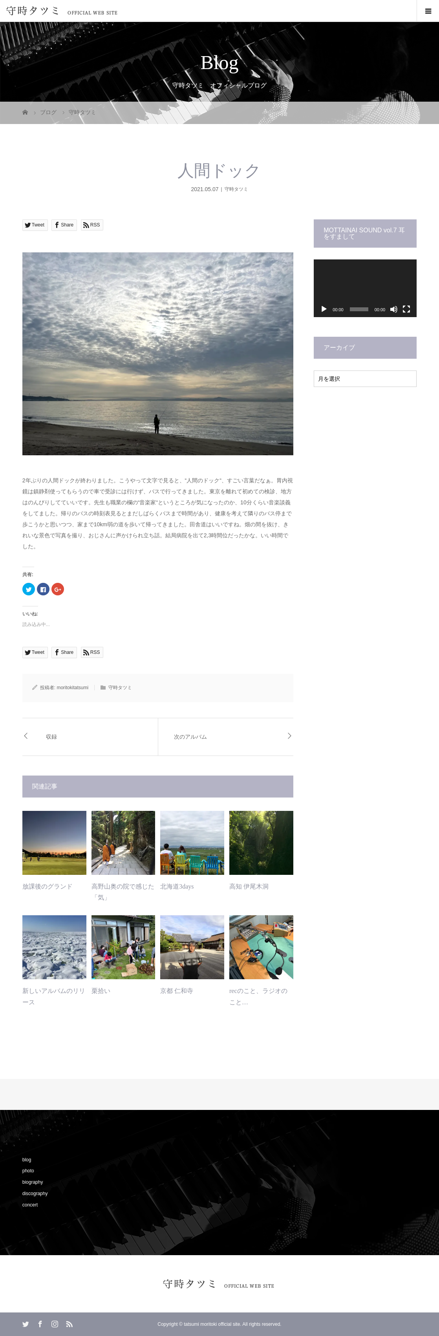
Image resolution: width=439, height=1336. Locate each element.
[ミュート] (394, 309)
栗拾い (100, 990)
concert (30, 1205)
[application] (365, 288)
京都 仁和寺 (176, 990)
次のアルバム (190, 737)
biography (32, 1182)
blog (26, 1160)
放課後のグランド (47, 886)
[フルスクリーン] (406, 309)
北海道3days (177, 886)
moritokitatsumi (72, 687)
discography (35, 1193)
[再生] (324, 309)
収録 (51, 737)
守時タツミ (236, 189)
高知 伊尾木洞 (249, 886)
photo (28, 1171)
